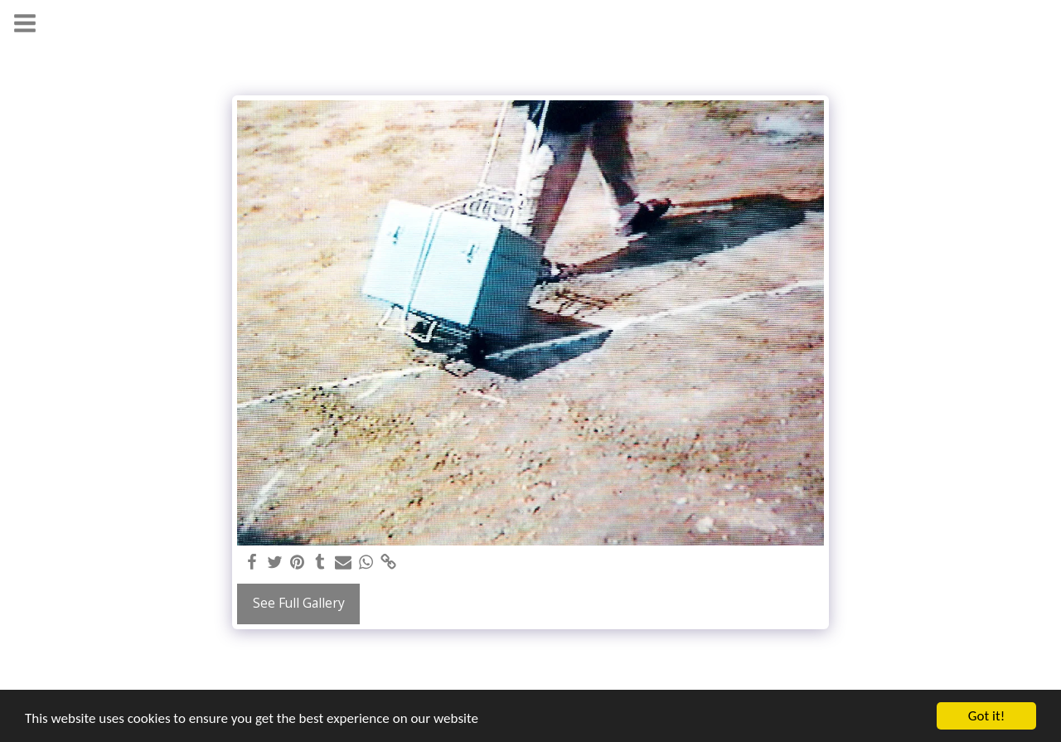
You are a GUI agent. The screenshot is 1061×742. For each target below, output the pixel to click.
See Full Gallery (299, 603)
